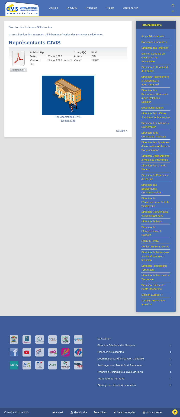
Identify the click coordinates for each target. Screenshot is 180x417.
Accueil (53, 7)
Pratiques (91, 7)
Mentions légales (125, 412)
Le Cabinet (104, 338)
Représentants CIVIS (35, 42)
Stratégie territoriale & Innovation (117, 385)
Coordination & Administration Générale (121, 358)
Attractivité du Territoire (111, 378)
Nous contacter (152, 412)
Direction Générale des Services (116, 345)
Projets (110, 7)
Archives (100, 412)
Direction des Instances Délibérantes (30, 27)
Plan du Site (78, 412)
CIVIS (12, 34)
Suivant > (121, 130)
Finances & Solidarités (111, 351)
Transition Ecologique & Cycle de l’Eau (120, 371)
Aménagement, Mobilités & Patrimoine (120, 365)
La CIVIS (71, 7)
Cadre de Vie (130, 7)
